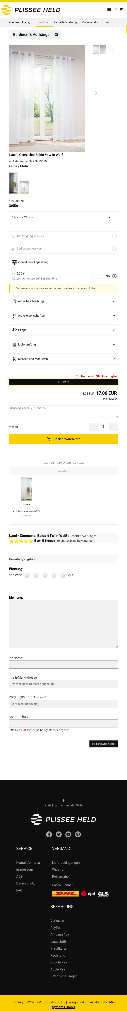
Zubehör (63, 470)
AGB (19, 873)
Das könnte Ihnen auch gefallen (64, 462)
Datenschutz (25, 880)
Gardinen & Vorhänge (31, 34)
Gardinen (44, 24)
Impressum (24, 866)
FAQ (19, 887)
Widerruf (58, 866)
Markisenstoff (90, 22)
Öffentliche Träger (63, 972)
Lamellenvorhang (65, 22)
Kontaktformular (28, 859)
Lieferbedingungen (66, 859)
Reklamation (61, 873)
